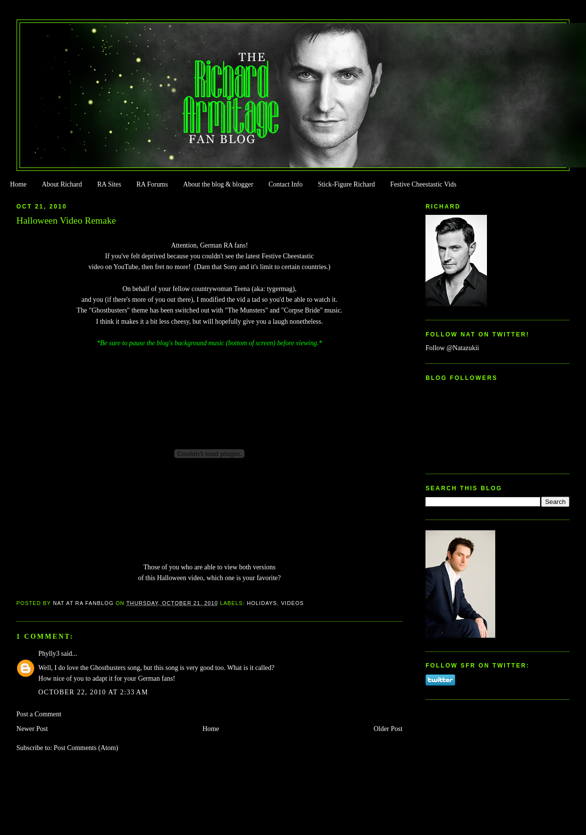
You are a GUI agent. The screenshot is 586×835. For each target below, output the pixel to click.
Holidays (262, 603)
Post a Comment (39, 714)
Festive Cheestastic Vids (423, 184)
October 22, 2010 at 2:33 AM (93, 692)
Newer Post (32, 728)
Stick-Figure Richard (346, 184)
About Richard (62, 184)
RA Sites (109, 184)
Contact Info (285, 184)
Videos (292, 603)
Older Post (388, 728)
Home (18, 184)
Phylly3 (49, 653)
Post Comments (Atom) (86, 748)
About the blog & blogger (218, 184)
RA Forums (152, 184)
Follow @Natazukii (452, 348)
